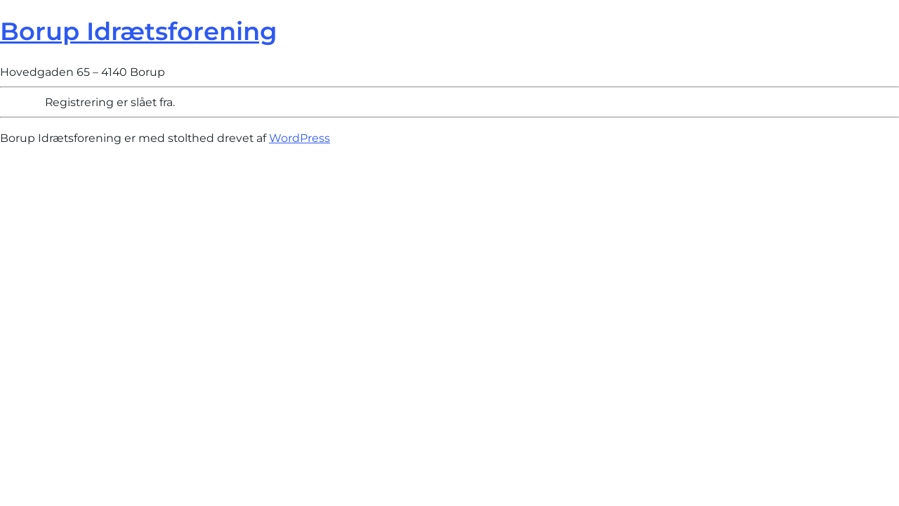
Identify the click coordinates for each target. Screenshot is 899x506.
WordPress (299, 138)
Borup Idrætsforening (138, 31)
